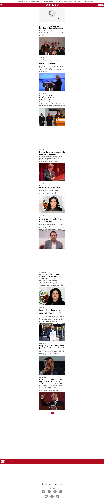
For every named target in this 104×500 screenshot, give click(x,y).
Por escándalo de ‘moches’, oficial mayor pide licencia (50, 187)
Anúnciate (43, 479)
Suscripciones (45, 476)
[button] (1, 5)
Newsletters (44, 470)
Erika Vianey (38, 1)
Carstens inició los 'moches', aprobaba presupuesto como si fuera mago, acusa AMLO (51, 381)
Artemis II (33, 1)
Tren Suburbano (49, 1)
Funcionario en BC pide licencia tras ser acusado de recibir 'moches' (50, 220)
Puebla (43, 1)
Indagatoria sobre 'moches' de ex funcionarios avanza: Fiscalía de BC (51, 97)
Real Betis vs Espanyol (63, 1)
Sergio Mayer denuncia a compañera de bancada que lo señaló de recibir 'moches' (51, 312)
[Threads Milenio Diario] (60, 491)
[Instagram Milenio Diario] (55, 491)
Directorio (57, 470)
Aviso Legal (57, 476)
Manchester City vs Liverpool (87, 1)
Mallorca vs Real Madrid (74, 1)
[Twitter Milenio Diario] (49, 491)
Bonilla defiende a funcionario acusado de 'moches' (52, 153)
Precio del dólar (20, 1)
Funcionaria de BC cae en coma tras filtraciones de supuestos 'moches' (49, 276)
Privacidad (57, 473)
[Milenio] (52, 5)
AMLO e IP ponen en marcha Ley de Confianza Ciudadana (51, 27)
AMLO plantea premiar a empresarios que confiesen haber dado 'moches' (50, 62)
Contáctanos (44, 473)
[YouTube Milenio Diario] (46, 496)
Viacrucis (56, 1)
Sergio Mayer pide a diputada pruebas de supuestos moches (51, 346)
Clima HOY (27, 1)
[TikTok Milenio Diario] (52, 496)
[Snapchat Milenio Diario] (57, 496)
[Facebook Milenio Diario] (43, 491)
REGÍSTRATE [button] (101, 5)
